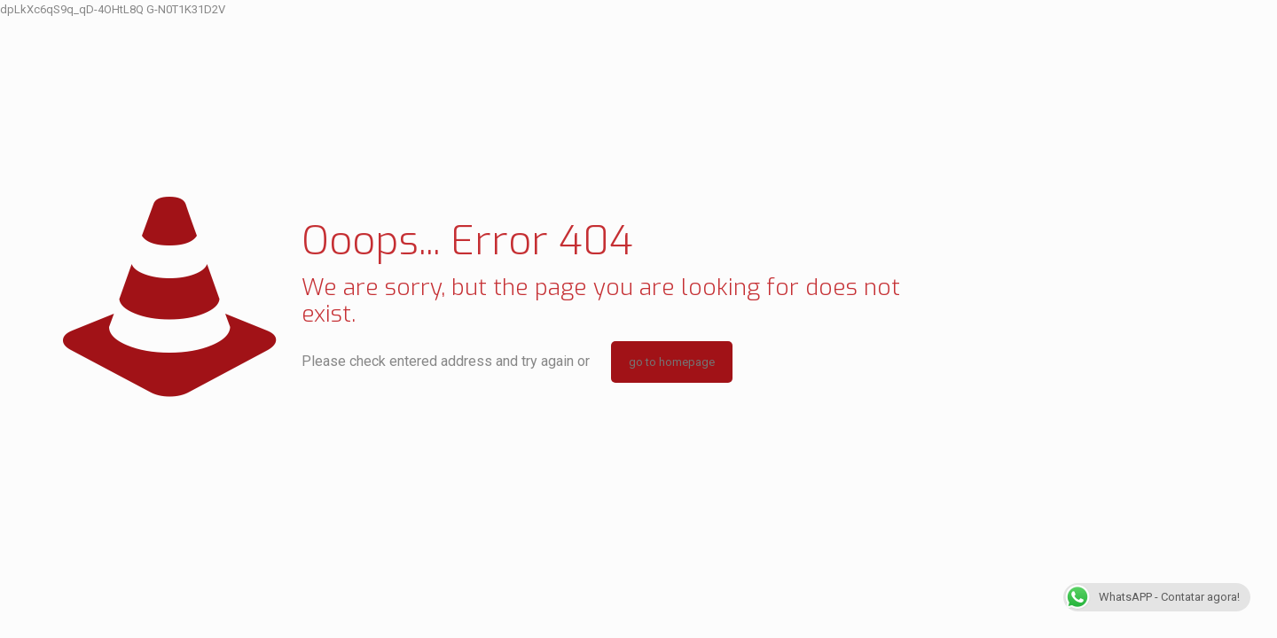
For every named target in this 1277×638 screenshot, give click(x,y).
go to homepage (672, 362)
